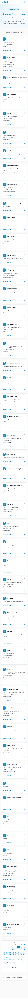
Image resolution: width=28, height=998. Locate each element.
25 (21, 944)
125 (15, 949)
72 (21, 947)
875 (10, 960)
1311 (18, 965)
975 (21, 960)
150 (18, 949)
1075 (10, 962)
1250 (7, 965)
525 (15, 954)
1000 (24, 960)
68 (10, 947)
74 (4, 949)
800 (24, 957)
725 (16, 957)
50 (24, 944)
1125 (15, 962)
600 (24, 954)
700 (13, 957)
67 (7, 947)
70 (15, 947)
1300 (13, 965)
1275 (10, 965)
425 (4, 954)
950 (18, 960)
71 (18, 947)
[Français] (22, 2)
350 (18, 952)
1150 (18, 962)
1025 (4, 962)
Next (14, 970)
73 (24, 947)
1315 (15, 967)
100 (13, 949)
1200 (24, 962)
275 (10, 952)
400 (24, 952)
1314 (13, 967)
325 (15, 952)
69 (12, 947)
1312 (21, 965)
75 (7, 949)
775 (21, 957)
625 (4, 957)
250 (7, 952)
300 (13, 952)
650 (7, 957)
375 (21, 952)
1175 (21, 962)
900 (13, 960)
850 (7, 960)
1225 (4, 965)
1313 (24, 965)
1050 (7, 962)
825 (4, 960)
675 (10, 957)
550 (18, 954)
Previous (14, 942)
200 (24, 949)
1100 (13, 962)
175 (21, 949)
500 (13, 954)
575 (21, 954)
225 (4, 952)
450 (7, 954)
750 (18, 957)
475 (10, 954)
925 (16, 960)
